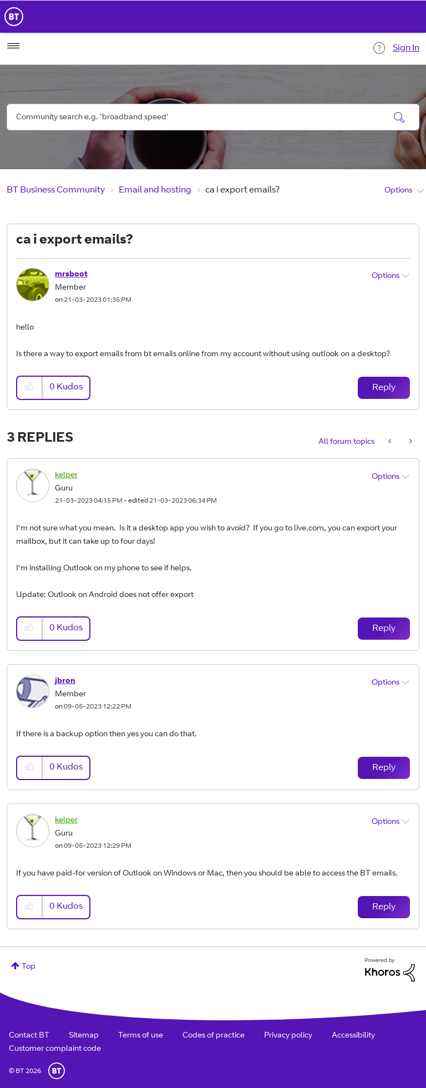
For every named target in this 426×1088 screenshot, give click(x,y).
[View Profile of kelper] (66, 475)
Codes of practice (213, 1036)
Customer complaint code (55, 1049)
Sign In (406, 48)
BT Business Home (13, 16)
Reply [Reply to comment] (383, 628)
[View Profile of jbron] (65, 681)
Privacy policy (288, 1036)
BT (56, 1070)
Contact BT (29, 1036)
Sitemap (84, 1036)
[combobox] (213, 117)
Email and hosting (155, 190)
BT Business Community (56, 190)
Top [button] (29, 967)
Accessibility (353, 1036)
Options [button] (398, 191)
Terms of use (140, 1036)
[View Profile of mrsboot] (71, 275)
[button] (30, 387)
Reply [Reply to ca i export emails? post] (383, 387)
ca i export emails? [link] (242, 190)
